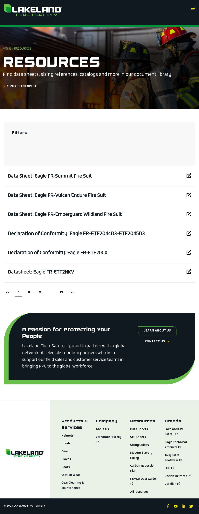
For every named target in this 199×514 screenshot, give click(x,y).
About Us (102, 429)
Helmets (67, 435)
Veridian (173, 484)
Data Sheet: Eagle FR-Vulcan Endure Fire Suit (58, 195)
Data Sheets (139, 429)
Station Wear (71, 475)
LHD (170, 468)
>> (71, 292)
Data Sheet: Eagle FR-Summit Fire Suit (51, 176)
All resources (139, 492)
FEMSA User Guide (143, 479)
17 (62, 291)
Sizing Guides (140, 445)
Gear (64, 451)
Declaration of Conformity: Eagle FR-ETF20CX (59, 253)
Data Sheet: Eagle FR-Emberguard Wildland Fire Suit (66, 214)
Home (7, 48)
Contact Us (155, 342)
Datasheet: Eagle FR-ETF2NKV (42, 272)
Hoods (66, 443)
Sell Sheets (138, 437)
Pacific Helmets (178, 476)
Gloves (66, 459)
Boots (65, 467)
